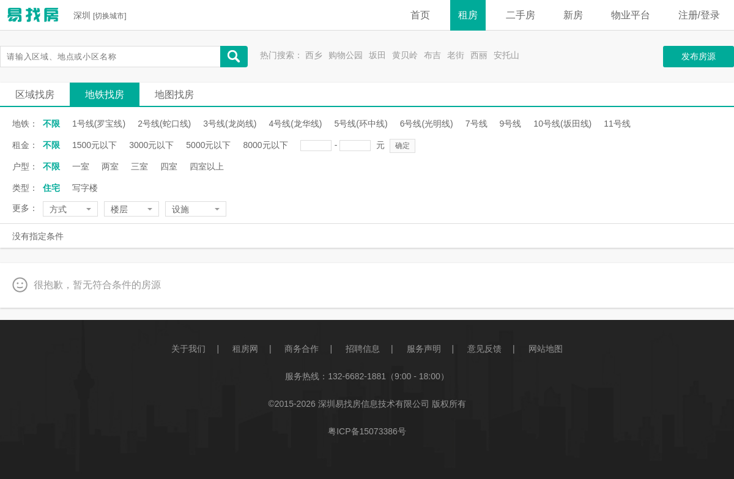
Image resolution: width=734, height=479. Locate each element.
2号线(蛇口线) (164, 123)
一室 (80, 166)
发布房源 (698, 56)
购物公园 (345, 55)
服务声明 (424, 349)
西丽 (478, 55)
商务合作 (301, 349)
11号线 (617, 123)
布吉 (432, 55)
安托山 (506, 55)
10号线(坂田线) (562, 123)
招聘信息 (363, 349)
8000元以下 (265, 145)
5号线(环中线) (361, 123)
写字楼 (85, 188)
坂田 (377, 55)
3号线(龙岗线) (229, 123)
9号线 (511, 123)
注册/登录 (699, 15)
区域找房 (34, 94)
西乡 (313, 55)
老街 (455, 55)
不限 (51, 123)
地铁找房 (104, 94)
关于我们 (188, 349)
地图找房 (174, 94)
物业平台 (630, 15)
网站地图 (545, 349)
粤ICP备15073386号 (367, 431)
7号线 (476, 123)
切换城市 (109, 16)
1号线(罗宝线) (98, 123)
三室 (139, 166)
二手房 (520, 15)
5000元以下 (208, 145)
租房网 (245, 349)
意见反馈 (484, 349)
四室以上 (207, 166)
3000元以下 (151, 145)
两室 (110, 166)
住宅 (51, 188)
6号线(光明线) (426, 123)
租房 (468, 15)
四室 (168, 166)
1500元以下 (94, 145)
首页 (420, 15)
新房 (573, 15)
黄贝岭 (405, 55)
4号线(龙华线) (295, 123)
